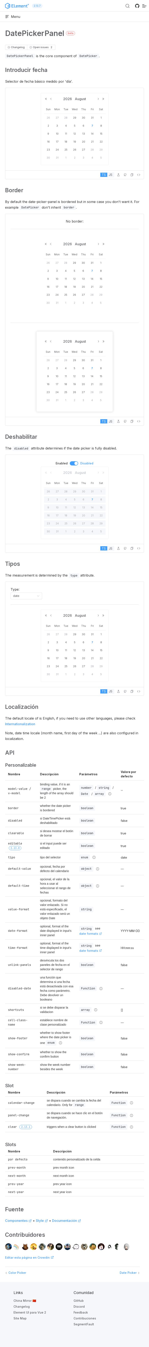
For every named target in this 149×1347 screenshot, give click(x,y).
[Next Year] (103, 99)
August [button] (80, 99)
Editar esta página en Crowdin (29, 1257)
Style (42, 1220)
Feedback (81, 1312)
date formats (90, 933)
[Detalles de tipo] (109, 793)
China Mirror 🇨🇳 (24, 1300)
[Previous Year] (45, 99)
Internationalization (20, 724)
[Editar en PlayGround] (118, 174)
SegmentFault (84, 1324)
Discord (79, 1306)
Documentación (66, 1220)
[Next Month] (98, 99)
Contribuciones (85, 1318)
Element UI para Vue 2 (29, 1312)
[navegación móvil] (144, 6)
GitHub (79, 1300)
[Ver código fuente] (138, 174)
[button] (132, 174)
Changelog (21, 1306)
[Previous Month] (51, 99)
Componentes (18, 1220)
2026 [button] (68, 99)
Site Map (20, 1318)
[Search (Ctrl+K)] (127, 6)
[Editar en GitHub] (125, 174)
